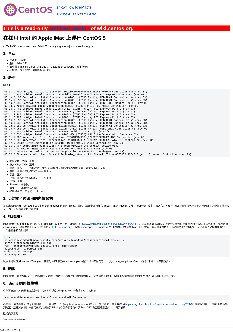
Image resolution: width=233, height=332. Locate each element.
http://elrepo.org (63, 227)
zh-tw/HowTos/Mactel (74, 7)
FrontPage (63, 13)
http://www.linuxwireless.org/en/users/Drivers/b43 (108, 223)
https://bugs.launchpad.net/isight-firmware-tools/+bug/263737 (159, 304)
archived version (69, 28)
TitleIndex (76, 13)
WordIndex (90, 13)
